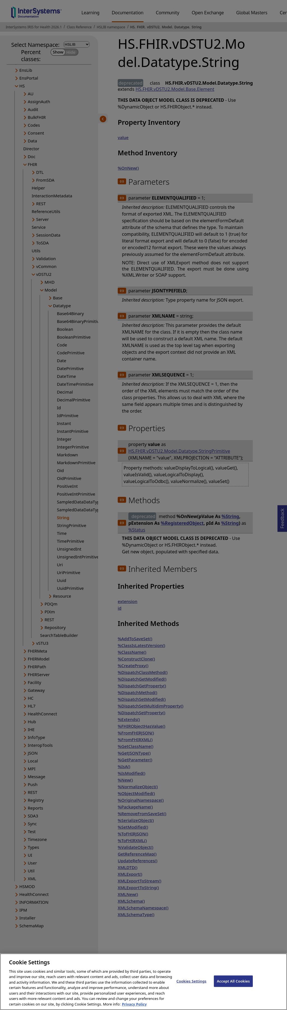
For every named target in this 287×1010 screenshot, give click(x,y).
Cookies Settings (192, 985)
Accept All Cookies (233, 985)
